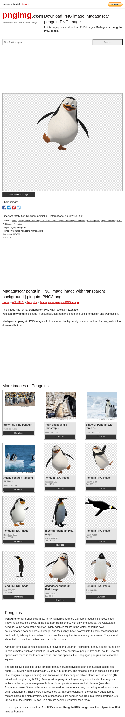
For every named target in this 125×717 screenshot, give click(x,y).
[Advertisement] (62, 70)
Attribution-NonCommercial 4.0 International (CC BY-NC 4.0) (48, 216)
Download (18, 433)
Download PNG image (18, 194)
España (25, 4)
